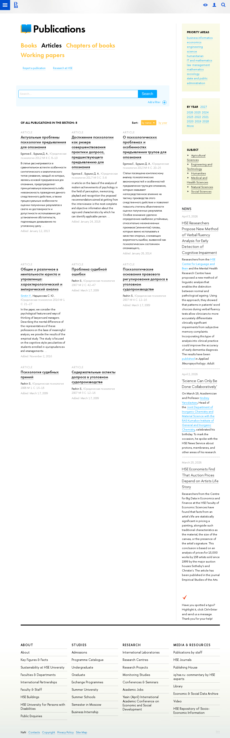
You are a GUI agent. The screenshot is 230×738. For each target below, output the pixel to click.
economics (194, 42)
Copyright (48, 732)
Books (29, 45)
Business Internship (85, 712)
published (188, 359)
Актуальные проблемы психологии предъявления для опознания (43, 142)
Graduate (78, 675)
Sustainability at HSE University (42, 667)
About (27, 645)
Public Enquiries (31, 716)
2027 (203, 107)
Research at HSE (63, 68)
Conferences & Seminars (140, 682)
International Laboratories (141, 652)
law (189, 65)
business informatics (199, 38)
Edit (218, 731)
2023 (190, 117)
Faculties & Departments (38, 675)
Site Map (81, 732)
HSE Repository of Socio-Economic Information (191, 710)
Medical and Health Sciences (197, 180)
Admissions (79, 652)
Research (132, 645)
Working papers (42, 55)
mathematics (195, 69)
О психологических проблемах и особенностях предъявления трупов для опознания (144, 147)
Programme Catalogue (88, 660)
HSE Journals (182, 660)
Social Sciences (201, 191)
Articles (51, 45)
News (186, 208)
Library (178, 686)
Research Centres (135, 660)
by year (163, 123)
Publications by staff (187, 652)
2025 (197, 112)
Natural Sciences (202, 187)
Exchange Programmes (87, 682)
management (201, 65)
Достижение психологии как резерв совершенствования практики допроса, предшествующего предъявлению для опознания (93, 152)
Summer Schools (83, 697)
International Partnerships (39, 682)
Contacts (34, 732)
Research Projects (135, 667)
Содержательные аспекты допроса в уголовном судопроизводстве (93, 377)
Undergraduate (82, 667)
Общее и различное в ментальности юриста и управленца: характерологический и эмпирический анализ (41, 279)
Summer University (85, 689)
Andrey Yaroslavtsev (195, 400)
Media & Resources (191, 645)
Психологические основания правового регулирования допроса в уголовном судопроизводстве (145, 279)
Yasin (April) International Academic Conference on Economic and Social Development (141, 703)
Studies (79, 645)
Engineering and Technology (199, 166)
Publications (59, 29)
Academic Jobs (133, 689)
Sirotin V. (26, 296)
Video (177, 701)
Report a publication (34, 68)
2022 (198, 117)
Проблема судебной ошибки (89, 272)
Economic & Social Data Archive (195, 693)
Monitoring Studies (136, 675)
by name (147, 123)
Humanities (198, 173)
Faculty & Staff (31, 689)
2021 (205, 117)
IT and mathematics (199, 60)
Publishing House (185, 667)
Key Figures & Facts (34, 660)
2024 (205, 112)
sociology (193, 74)
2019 (198, 121)
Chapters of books (90, 45)
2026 (190, 112)
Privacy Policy (65, 732)
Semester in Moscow (86, 704)
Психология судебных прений (40, 374)
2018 (205, 121)
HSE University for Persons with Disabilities (43, 706)
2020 (190, 121)
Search (147, 94)
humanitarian (195, 56)
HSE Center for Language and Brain (198, 263)
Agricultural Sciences (196, 157)
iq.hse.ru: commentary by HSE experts (194, 677)
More (190, 126)
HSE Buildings (30, 697)
